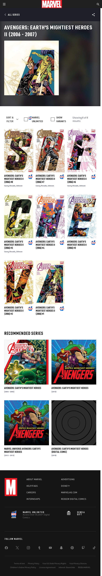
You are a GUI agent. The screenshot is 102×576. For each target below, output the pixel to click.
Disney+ (65, 486)
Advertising (68, 479)
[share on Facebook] (6, 548)
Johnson (19, 185)
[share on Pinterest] (72, 548)
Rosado (12, 185)
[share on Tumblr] (39, 548)
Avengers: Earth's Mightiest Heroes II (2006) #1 (45, 310)
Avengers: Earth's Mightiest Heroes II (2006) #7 (45, 179)
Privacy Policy (33, 563)
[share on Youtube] (50, 548)
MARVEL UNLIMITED (37, 119)
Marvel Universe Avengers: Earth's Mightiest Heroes (22, 450)
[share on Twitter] (17, 548)
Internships (33, 499)
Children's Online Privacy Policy (23, 567)
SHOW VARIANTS (61, 119)
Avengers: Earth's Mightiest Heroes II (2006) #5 (14, 244)
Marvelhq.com (69, 492)
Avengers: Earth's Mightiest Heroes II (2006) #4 (45, 244)
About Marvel (34, 479)
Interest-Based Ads (67, 567)
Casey (6, 185)
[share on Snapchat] (61, 548)
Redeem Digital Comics (73, 499)
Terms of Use (19, 563)
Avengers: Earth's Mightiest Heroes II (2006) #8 (14, 179)
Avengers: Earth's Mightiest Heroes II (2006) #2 (14, 310)
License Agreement (47, 567)
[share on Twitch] (83, 548)
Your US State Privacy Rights (54, 563)
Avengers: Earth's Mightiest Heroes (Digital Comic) (69, 450)
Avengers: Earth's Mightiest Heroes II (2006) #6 (77, 179)
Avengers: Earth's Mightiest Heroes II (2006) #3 (77, 244)
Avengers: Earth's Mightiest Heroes (22, 388)
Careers (31, 492)
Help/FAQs (32, 486)
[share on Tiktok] (94, 548)
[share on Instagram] (28, 548)
